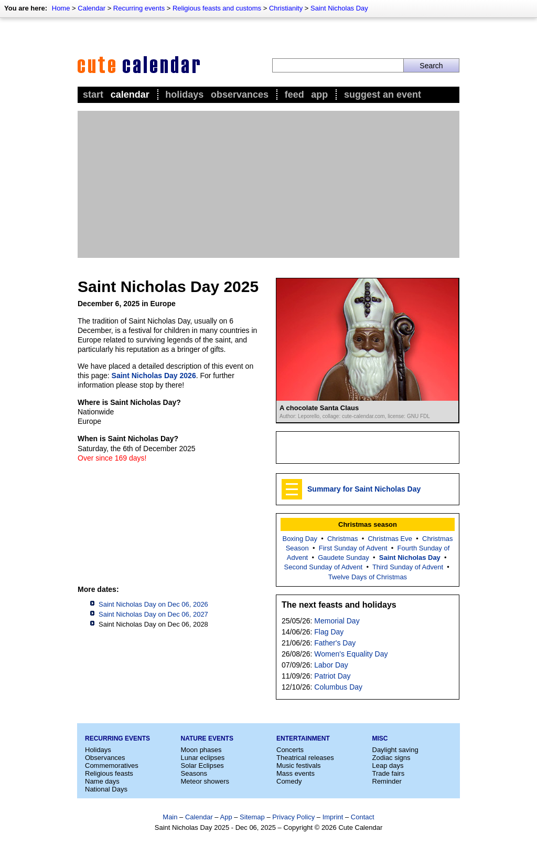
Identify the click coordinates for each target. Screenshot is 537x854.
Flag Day (328, 632)
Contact (362, 817)
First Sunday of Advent (353, 548)
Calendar (91, 8)
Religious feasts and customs (217, 8)
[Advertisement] (268, 184)
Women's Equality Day (351, 654)
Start (93, 94)
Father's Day (335, 643)
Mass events (295, 773)
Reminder (387, 781)
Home (61, 8)
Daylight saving (395, 750)
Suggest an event (382, 94)
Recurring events (139, 8)
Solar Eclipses (202, 765)
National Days (106, 789)
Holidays (184, 94)
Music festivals (298, 765)
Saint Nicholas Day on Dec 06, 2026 (153, 604)
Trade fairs (388, 773)
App (319, 94)
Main (170, 817)
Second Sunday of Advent (323, 567)
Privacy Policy (293, 817)
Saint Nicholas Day (339, 8)
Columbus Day (338, 687)
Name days (102, 781)
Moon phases (201, 750)
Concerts (290, 750)
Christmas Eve (390, 539)
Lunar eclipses (203, 758)
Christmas (342, 539)
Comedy (289, 781)
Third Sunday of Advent (407, 567)
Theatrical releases (305, 758)
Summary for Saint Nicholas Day (364, 489)
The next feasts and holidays (339, 604)
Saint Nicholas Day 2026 (154, 375)
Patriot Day (332, 676)
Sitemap (252, 817)
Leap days (388, 765)
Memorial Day (336, 621)
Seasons (194, 773)
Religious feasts (109, 773)
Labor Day (331, 665)
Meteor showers (205, 781)
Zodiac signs (391, 758)
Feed (294, 94)
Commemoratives (111, 765)
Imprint (333, 817)
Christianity (286, 8)
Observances (239, 94)
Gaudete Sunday (343, 557)
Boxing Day (299, 539)
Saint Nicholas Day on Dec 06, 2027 (153, 614)
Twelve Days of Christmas (367, 577)
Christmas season (367, 524)
